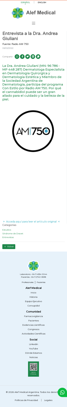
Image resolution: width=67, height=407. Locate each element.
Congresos (33, 329)
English (42, 2)
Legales (48, 400)
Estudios (6, 230)
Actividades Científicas (33, 333)
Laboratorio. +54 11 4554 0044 (33, 274)
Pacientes (41, 282)
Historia (33, 297)
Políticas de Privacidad (26, 400)
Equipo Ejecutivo (33, 301)
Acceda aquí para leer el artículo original (31, 221)
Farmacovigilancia (33, 316)
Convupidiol (33, 305)
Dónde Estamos (33, 353)
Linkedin (33, 344)
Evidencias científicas (33, 325)
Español (25, 2)
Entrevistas (8, 237)
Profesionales (28, 282)
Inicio (33, 292)
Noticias (33, 357)
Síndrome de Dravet (12, 233)
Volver (9, 246)
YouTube (33, 348)
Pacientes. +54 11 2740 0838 (33, 277)
